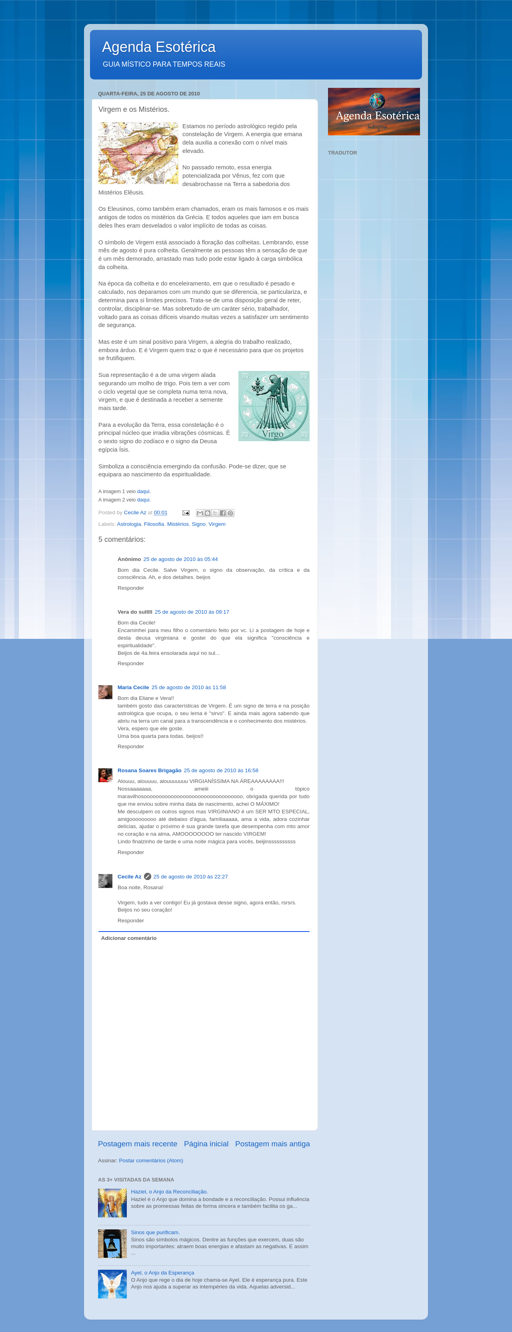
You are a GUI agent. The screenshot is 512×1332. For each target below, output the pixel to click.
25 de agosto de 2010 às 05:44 (181, 559)
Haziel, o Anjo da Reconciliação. (169, 1192)
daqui (143, 491)
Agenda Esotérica (159, 47)
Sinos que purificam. (155, 1232)
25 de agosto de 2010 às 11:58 (189, 687)
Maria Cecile (133, 687)
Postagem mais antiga (272, 1144)
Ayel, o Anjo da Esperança (162, 1273)
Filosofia (154, 524)
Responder (131, 588)
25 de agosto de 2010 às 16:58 (221, 770)
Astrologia (129, 524)
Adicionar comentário (129, 938)
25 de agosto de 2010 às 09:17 (192, 612)
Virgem (217, 524)
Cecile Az (130, 877)
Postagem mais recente (137, 1144)
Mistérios (178, 524)
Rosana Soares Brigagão (150, 770)
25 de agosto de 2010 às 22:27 (191, 877)
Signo (199, 524)
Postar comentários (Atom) (151, 1161)
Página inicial (206, 1144)
